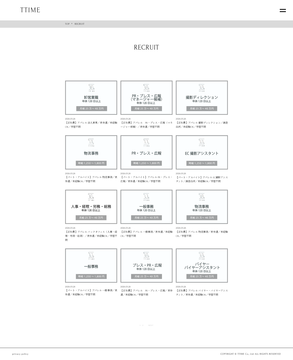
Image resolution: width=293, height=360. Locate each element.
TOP (67, 24)
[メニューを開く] (283, 10)
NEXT (150, 325)
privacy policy (20, 354)
